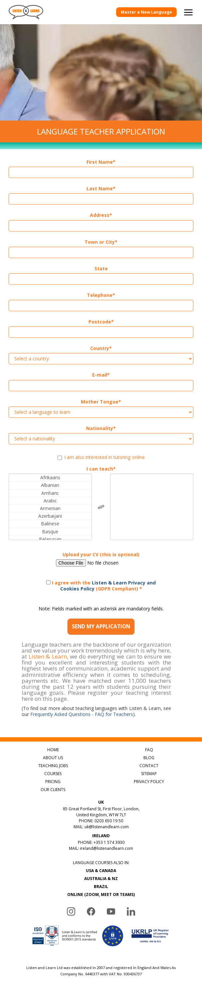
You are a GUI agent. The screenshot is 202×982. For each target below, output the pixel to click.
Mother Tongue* (101, 402)
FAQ (149, 750)
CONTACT (148, 765)
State (101, 269)
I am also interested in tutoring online (101, 457)
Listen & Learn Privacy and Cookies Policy (108, 586)
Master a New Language (146, 12)
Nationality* (101, 428)
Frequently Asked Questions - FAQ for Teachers (81, 714)
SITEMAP (149, 773)
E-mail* (101, 375)
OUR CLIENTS (53, 789)
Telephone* (101, 295)
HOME (53, 750)
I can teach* (101, 469)
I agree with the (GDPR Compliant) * (101, 586)
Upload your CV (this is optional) (101, 555)
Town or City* (101, 242)
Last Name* (101, 189)
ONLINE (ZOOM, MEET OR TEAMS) (101, 894)
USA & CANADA (101, 870)
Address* (101, 215)
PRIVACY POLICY (149, 781)
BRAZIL (101, 886)
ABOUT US (53, 757)
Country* (101, 348)
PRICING (53, 781)
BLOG (148, 757)
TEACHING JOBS (53, 765)
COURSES (53, 773)
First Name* (101, 162)
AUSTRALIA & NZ (101, 878)
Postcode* (101, 322)
